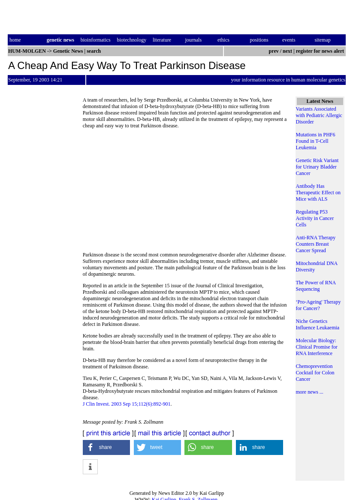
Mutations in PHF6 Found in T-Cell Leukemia (315, 141)
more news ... (309, 392)
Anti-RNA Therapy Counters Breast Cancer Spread (316, 244)
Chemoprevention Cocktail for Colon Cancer (315, 372)
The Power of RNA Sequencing (316, 286)
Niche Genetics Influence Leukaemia (318, 324)
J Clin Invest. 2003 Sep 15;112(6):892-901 (127, 404)
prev (274, 51)
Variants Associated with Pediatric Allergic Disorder (319, 115)
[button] (106, 447)
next (287, 51)
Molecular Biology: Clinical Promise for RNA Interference (317, 346)
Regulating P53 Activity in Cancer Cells (315, 218)
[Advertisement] (185, 193)
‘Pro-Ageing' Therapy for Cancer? (318, 305)
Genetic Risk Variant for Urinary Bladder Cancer (317, 166)
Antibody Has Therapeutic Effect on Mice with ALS (318, 192)
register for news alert (320, 51)
